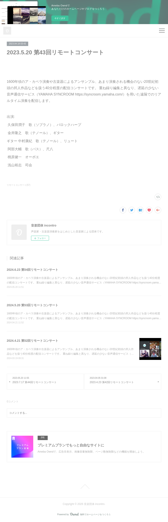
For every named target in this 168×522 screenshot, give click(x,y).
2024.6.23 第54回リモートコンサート (32, 269)
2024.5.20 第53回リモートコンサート (32, 305)
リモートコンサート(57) (18, 185)
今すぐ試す (59, 18)
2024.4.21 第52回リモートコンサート (32, 340)
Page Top (84, 486)
